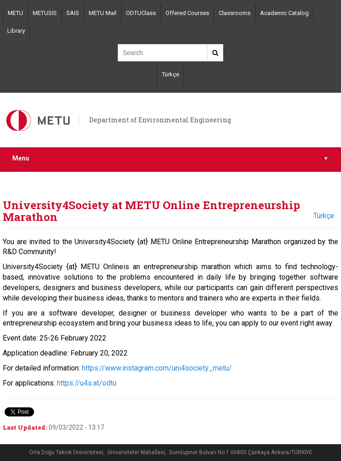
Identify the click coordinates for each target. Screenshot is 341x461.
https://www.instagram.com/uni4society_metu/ (157, 368)
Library (16, 30)
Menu (170, 158)
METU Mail (102, 13)
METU (15, 13)
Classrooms (235, 13)
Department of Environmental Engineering (160, 119)
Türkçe (170, 74)
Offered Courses (187, 13)
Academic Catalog (284, 13)
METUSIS (45, 13)
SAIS (72, 13)
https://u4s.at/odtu (86, 383)
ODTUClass (141, 13)
